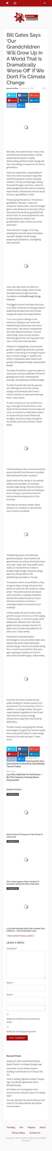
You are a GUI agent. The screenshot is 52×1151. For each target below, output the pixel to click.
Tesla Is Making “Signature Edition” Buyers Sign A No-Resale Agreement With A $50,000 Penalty (25, 1082)
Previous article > (27, 935)
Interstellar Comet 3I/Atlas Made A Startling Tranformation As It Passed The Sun (25, 1071)
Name (10, 982)
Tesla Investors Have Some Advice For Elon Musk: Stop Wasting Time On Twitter (26, 764)
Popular (31, 1127)
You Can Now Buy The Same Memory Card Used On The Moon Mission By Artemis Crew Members (26, 1103)
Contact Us (35, 1133)
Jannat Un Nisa (12, 88)
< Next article (12, 935)
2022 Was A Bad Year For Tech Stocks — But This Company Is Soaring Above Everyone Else (25, 777)
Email (10, 994)
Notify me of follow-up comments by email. (23, 1020)
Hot (21, 1127)
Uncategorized (12, 794)
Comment (12, 948)
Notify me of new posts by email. (21, 1031)
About (42, 1127)
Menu (13, 3)
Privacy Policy (18, 1133)
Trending (11, 1127)
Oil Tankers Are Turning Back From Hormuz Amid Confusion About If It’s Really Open (26, 1092)
